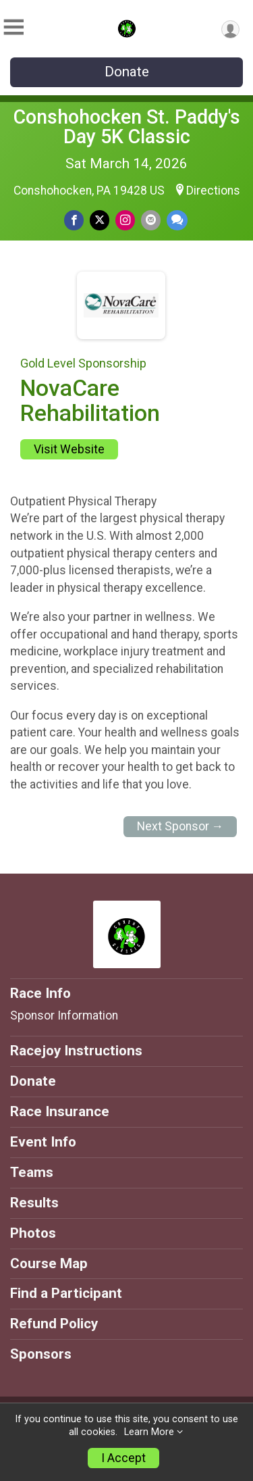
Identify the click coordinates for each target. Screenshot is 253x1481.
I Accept (123, 1458)
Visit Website (69, 449)
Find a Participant (66, 1293)
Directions (213, 190)
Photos (33, 1233)
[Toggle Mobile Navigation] (13, 27)
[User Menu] (230, 29)
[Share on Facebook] (74, 220)
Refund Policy (54, 1323)
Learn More (149, 1432)
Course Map (49, 1263)
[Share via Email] (151, 220)
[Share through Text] (177, 220)
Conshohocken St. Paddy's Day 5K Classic (126, 126)
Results (34, 1203)
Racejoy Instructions (76, 1051)
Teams (31, 1172)
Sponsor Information (64, 1015)
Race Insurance (59, 1111)
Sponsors (41, 1354)
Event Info (43, 1142)
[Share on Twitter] (99, 220)
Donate (127, 72)
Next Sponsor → (180, 826)
